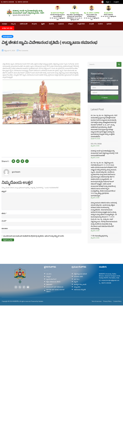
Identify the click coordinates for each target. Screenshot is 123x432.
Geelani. (40, 303)
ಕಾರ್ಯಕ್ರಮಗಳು (7, 37)
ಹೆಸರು (4, 215)
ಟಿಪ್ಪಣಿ (4, 191)
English (116, 2)
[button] (13, 161)
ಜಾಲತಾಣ (5, 230)
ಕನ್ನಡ (107, 2)
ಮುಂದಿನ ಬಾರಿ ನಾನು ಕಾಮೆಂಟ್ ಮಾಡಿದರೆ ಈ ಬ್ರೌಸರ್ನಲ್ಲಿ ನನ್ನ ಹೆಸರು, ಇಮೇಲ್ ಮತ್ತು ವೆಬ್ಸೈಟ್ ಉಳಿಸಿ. (33, 238)
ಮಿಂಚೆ (4, 223)
